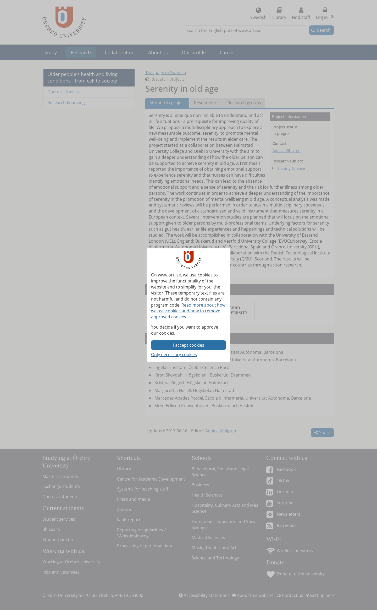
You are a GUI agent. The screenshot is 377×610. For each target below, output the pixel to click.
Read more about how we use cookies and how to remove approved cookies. (188, 311)
